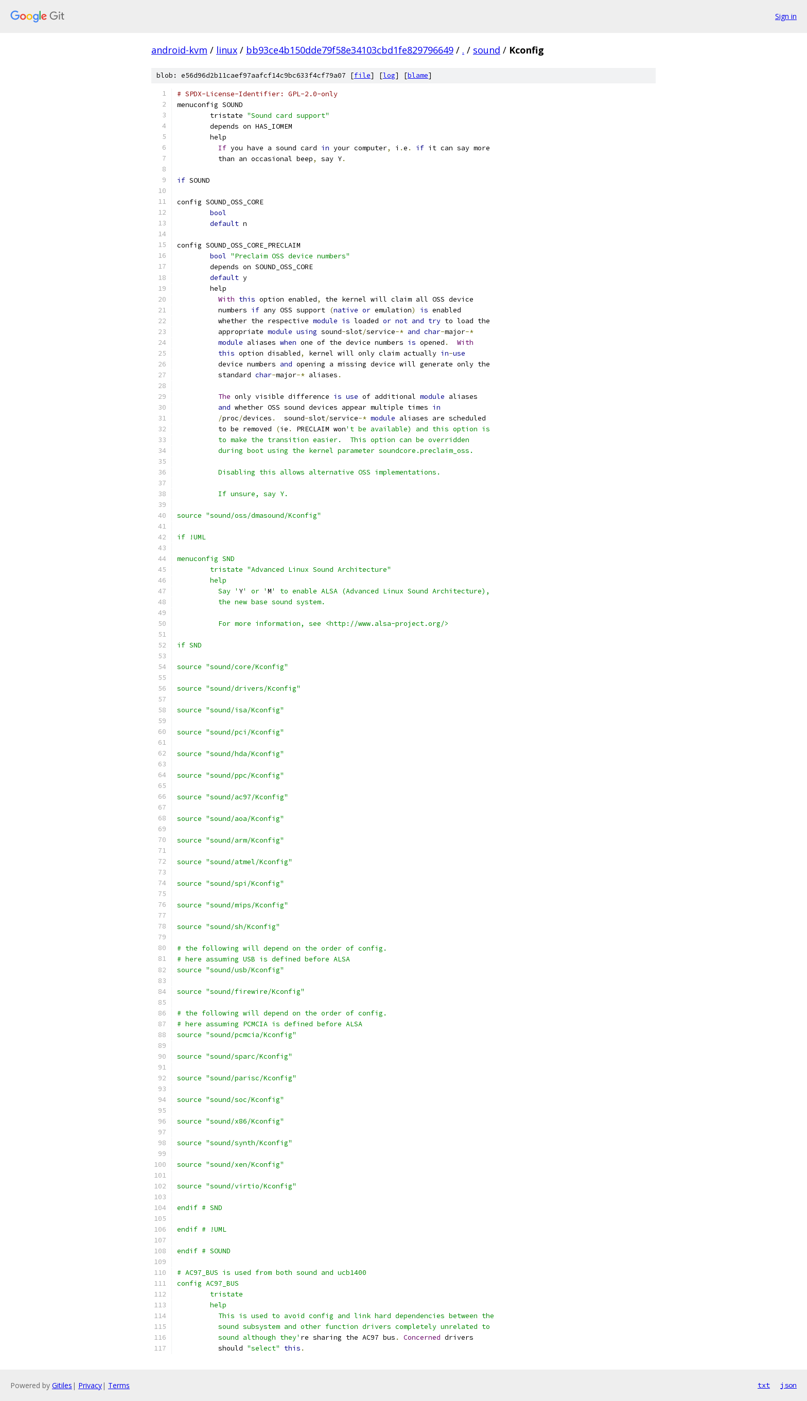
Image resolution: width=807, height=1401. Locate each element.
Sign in (786, 16)
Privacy (90, 1385)
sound (486, 50)
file (362, 75)
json (788, 1385)
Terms (119, 1385)
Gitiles (62, 1385)
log (389, 75)
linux (226, 50)
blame (418, 75)
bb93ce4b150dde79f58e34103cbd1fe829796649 (349, 50)
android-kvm (179, 50)
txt (764, 1385)
